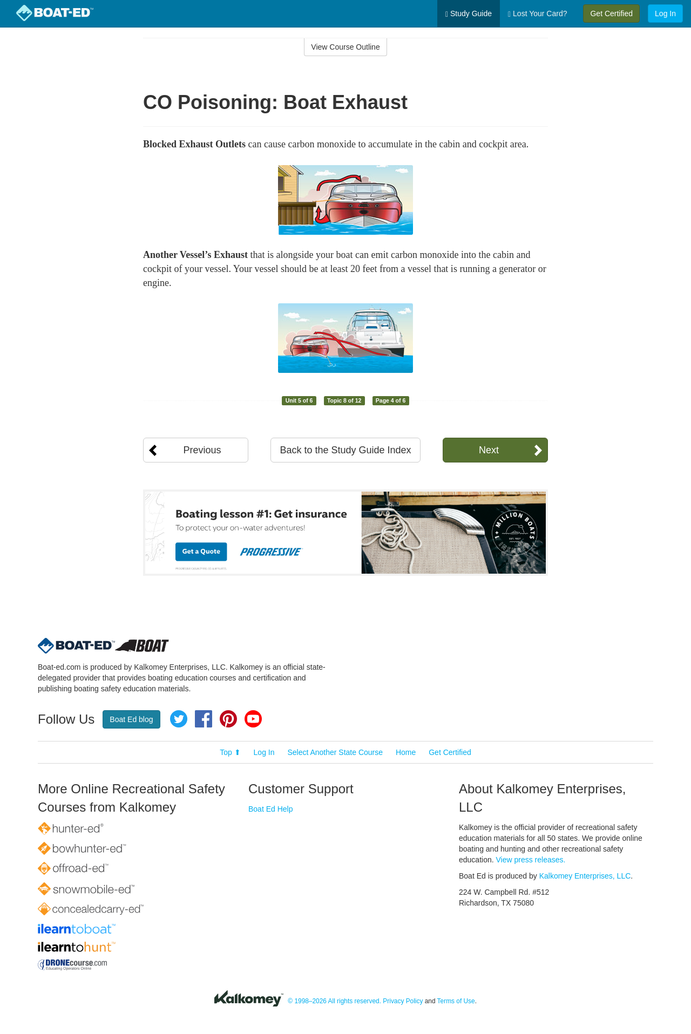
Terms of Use (456, 1001)
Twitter (178, 718)
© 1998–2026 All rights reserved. (334, 1001)
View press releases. (531, 859)
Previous (202, 450)
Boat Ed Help (270, 809)
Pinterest (228, 718)
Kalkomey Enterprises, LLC (585, 876)
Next (489, 450)
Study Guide (468, 13)
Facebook (203, 718)
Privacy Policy (403, 1001)
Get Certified (611, 13)
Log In (665, 13)
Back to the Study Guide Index (345, 450)
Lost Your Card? (537, 13)
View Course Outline (345, 47)
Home (406, 752)
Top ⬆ (230, 752)
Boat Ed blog (131, 719)
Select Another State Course (335, 752)
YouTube (253, 718)
